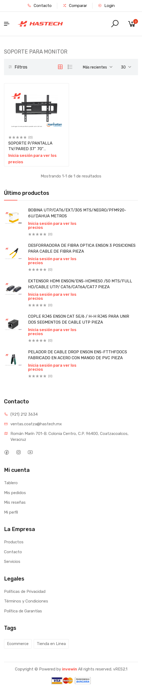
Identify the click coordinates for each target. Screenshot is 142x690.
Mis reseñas (15, 502)
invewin (69, 669)
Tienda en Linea (51, 643)
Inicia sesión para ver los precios (52, 225)
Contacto (39, 5)
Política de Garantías (23, 611)
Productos (14, 542)
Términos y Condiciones (26, 601)
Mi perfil (11, 512)
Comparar (75, 5)
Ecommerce (18, 643)
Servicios (12, 561)
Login (106, 5)
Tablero (11, 482)
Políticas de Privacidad (24, 591)
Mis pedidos (15, 492)
